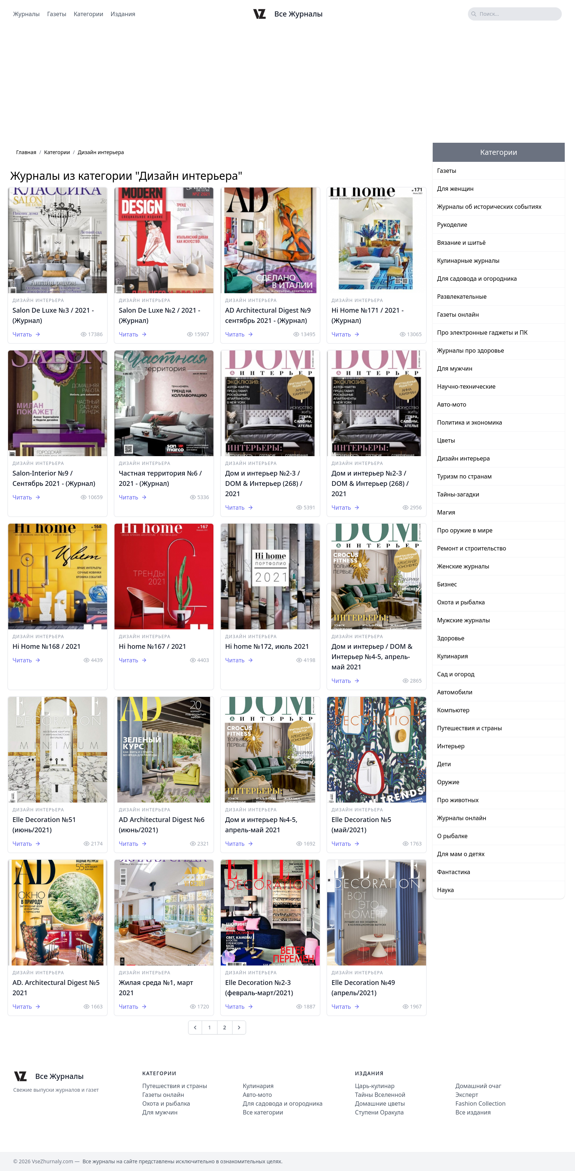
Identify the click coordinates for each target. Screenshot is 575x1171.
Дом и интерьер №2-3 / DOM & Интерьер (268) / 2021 (264, 483)
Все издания (473, 1112)
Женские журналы (463, 566)
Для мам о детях (460, 854)
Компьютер (453, 710)
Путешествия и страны (469, 728)
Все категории (263, 1112)
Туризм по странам (464, 476)
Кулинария (452, 656)
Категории (88, 14)
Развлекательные (462, 296)
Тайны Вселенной (380, 1095)
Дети (444, 764)
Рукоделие (452, 225)
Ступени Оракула (379, 1112)
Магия (446, 512)
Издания (123, 14)
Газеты (56, 14)
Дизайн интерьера (38, 300)
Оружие (448, 782)
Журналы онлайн (461, 818)
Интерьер (451, 746)
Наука (445, 890)
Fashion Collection (480, 1103)
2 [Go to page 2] (224, 1027)
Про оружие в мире (464, 530)
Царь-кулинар (375, 1086)
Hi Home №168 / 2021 (46, 646)
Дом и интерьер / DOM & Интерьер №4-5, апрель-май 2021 (372, 656)
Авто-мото (451, 404)
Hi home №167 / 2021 (152, 646)
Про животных (458, 800)
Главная (26, 152)
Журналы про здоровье (470, 350)
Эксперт (466, 1095)
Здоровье (450, 638)
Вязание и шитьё (461, 243)
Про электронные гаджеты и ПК (482, 332)
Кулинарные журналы (468, 261)
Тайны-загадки (458, 494)
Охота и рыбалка (461, 602)
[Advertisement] (287, 85)
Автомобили (454, 692)
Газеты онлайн (458, 314)
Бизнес (447, 584)
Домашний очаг (478, 1086)
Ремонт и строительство (471, 548)
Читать (26, 334)
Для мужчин (454, 368)
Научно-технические (466, 386)
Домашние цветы (380, 1103)
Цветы (446, 440)
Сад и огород (456, 674)
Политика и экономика (469, 422)
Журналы (26, 14)
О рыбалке (452, 836)
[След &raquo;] (239, 1027)
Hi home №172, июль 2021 (267, 646)
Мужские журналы (463, 620)
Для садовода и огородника (477, 278)
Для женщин (455, 189)
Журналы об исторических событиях (489, 207)
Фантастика (453, 872)
